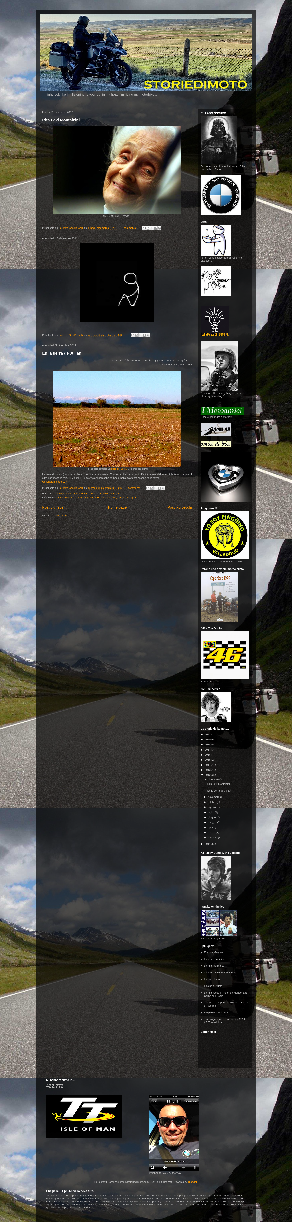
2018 (208, 744)
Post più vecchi (180, 507)
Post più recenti (54, 507)
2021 (208, 734)
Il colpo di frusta (213, 985)
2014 (208, 764)
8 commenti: (133, 487)
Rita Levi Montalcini (61, 120)
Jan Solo (59, 493)
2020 (208, 739)
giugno (212, 817)
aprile (211, 827)
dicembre (213, 779)
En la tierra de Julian (61, 353)
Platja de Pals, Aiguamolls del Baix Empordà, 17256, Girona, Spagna (96, 497)
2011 (208, 843)
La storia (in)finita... (215, 959)
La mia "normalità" (214, 965)
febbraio (213, 837)
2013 (208, 769)
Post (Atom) (61, 515)
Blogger (192, 1181)
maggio (212, 822)
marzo (212, 832)
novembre (214, 796)
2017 (208, 749)
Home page (117, 507)
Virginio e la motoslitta (216, 1012)
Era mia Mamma (213, 952)
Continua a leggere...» (55, 481)
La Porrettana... (213, 979)
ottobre (212, 802)
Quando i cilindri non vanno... (221, 972)
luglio (211, 812)
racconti (114, 493)
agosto (212, 807)
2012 (208, 774)
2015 (208, 759)
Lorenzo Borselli (99, 493)
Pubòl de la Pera (119, 469)
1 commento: (129, 227)
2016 (208, 754)
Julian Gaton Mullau (76, 493)
